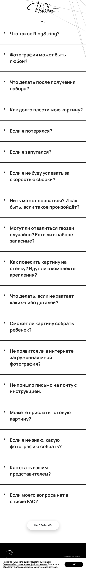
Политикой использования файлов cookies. (25, 564)
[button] (43, 525)
